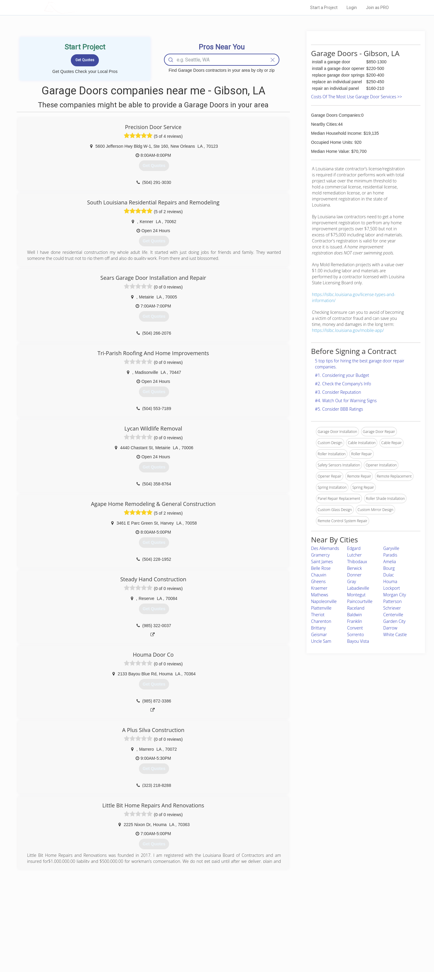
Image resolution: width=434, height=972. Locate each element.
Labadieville (358, 588)
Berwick (354, 568)
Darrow (390, 628)
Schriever (392, 608)
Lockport (391, 588)
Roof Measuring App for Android (212, 948)
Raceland (355, 608)
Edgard (354, 548)
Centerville (393, 614)
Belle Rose (321, 568)
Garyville (391, 548)
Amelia (389, 561)
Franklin (354, 621)
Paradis (390, 555)
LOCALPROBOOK (79, 7)
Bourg (389, 568)
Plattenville (321, 608)
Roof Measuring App (202, 935)
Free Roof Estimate (118, 941)
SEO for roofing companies (309, 948)
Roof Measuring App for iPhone (211, 941)
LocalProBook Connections (309, 941)
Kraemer (319, 588)
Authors (293, 935)
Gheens (318, 581)
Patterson (392, 601)
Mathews (319, 595)
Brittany (318, 628)
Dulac (388, 575)
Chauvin (318, 575)
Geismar (319, 634)
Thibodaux (357, 561)
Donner (354, 575)
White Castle (395, 634)
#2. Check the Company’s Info (343, 384)
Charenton (321, 621)
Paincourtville (360, 601)
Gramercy (320, 555)
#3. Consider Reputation (338, 392)
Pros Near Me (113, 928)
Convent (355, 628)
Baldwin (354, 614)
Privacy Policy (298, 928)
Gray (351, 581)
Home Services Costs (120, 921)
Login (352, 7)
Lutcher (354, 555)
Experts (192, 928)
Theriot (318, 614)
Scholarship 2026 (301, 921)
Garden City (394, 621)
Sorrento (355, 634)
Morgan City (394, 595)
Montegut (356, 595)
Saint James (322, 561)
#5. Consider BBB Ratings (339, 409)
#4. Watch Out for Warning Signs (346, 400)
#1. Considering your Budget (342, 375)
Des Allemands (325, 548)
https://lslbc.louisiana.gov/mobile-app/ (348, 330)
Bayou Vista (358, 641)
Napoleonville (324, 601)
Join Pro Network (200, 921)
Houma (390, 581)
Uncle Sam (321, 641)
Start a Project (324, 7)
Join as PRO (377, 7)
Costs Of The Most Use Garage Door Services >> (356, 96)
